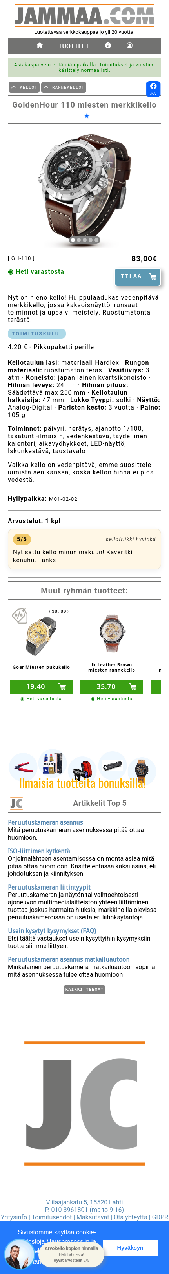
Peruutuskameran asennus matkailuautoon (68, 958)
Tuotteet (73, 46)
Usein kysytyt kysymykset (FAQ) (52, 930)
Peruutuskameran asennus (45, 821)
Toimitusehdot (52, 1217)
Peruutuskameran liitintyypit (49, 886)
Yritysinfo (14, 1217)
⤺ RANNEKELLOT (63, 87)
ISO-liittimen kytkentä (39, 850)
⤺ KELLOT (24, 87)
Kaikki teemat (84, 989)
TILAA (131, 277)
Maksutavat (92, 1217)
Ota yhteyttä (130, 1217)
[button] (71, 1254)
